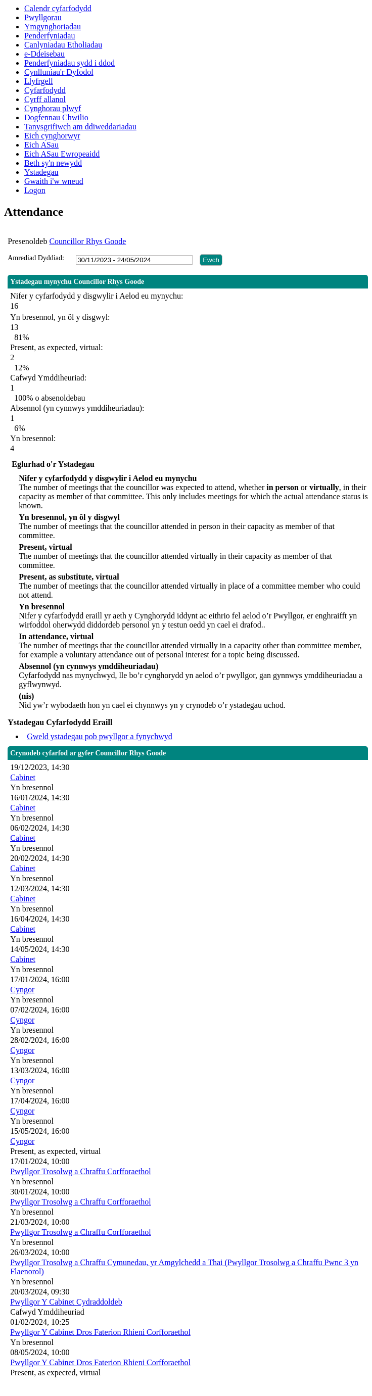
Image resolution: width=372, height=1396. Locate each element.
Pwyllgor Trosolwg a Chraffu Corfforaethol (80, 1171)
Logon (34, 190)
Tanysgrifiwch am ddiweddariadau (80, 126)
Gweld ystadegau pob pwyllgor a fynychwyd (99, 736)
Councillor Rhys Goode (87, 241)
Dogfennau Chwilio (56, 117)
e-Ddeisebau (44, 54)
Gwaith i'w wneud (53, 181)
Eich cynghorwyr (52, 135)
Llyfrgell (38, 81)
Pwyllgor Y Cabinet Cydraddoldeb (66, 1301)
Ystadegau (41, 172)
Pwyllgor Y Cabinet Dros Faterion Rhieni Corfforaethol (100, 1332)
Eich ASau (41, 144)
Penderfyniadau (49, 35)
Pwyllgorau (43, 17)
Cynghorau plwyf (52, 108)
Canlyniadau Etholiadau (63, 44)
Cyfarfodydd (45, 90)
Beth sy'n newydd (53, 163)
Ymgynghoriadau (52, 26)
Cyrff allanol (45, 99)
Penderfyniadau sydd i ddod (69, 63)
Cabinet (22, 777)
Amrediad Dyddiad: (36, 258)
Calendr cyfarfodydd (57, 8)
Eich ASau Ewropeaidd (62, 154)
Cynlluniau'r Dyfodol (59, 72)
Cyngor (22, 989)
